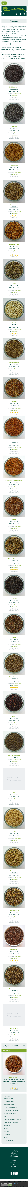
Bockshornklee (14, 165)
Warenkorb (13, 1162)
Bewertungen (7, 1050)
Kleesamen (14, 401)
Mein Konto (13, 1166)
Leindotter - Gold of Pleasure (14, 480)
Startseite (13, 1160)
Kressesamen (14, 441)
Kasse (13, 1164)
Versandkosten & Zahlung (10, 1113)
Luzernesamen (14, 1028)
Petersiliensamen (14, 677)
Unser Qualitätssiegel (9, 1104)
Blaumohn (14, 126)
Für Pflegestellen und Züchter (10, 1107)
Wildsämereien (14, 910)
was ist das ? (16, 1183)
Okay (10, 1185)
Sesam (14, 831)
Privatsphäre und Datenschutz (11, 1122)
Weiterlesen (14, 1085)
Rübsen (14, 716)
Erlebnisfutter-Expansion (9, 1101)
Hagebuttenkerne (14, 244)
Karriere (6, 1137)
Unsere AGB (7, 1125)
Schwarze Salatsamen (14, 755)
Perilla (14, 637)
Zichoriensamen (14, 989)
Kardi (14, 323)
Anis (14, 792)
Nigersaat (14, 598)
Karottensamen (14, 362)
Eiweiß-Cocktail (14, 1077)
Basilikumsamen (14, 87)
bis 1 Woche (15, 95)
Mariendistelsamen (14, 559)
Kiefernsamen (14, 949)
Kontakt (6, 1128)
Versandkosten (17, 93)
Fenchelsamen (14, 205)
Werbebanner (7, 1134)
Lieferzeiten (6, 1116)
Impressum (6, 1131)
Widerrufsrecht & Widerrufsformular (12, 1119)
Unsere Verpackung (8, 1098)
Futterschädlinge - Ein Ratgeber (11, 1110)
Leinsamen (14, 519)
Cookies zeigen (4, 1185)
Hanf (14, 283)
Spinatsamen (14, 871)
